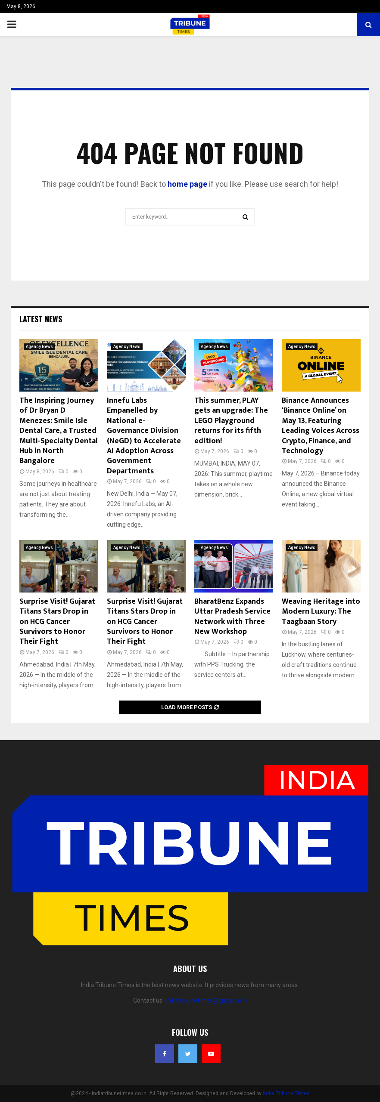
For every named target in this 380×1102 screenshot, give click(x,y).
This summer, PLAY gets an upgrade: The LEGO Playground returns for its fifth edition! (231, 421)
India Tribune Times (286, 1093)
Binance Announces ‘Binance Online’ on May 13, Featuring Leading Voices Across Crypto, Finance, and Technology (320, 425)
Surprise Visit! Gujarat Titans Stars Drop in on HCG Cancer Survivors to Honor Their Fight (57, 621)
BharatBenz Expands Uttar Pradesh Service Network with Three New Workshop (232, 616)
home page (187, 183)
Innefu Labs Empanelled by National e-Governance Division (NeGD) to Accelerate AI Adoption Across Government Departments (144, 436)
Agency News (39, 346)
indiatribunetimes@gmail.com (206, 1000)
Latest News (40, 318)
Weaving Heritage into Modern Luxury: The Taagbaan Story (321, 611)
